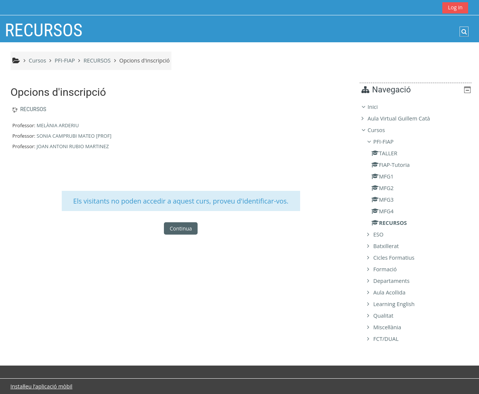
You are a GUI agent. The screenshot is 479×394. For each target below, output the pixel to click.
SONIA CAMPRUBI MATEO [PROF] (74, 135)
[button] (464, 31)
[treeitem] (418, 223)
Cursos (381, 130)
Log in (455, 7)
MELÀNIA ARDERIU (58, 125)
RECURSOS (33, 109)
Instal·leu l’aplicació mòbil (41, 386)
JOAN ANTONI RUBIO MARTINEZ (73, 146)
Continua (181, 228)
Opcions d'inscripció (144, 60)
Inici (378, 106)
